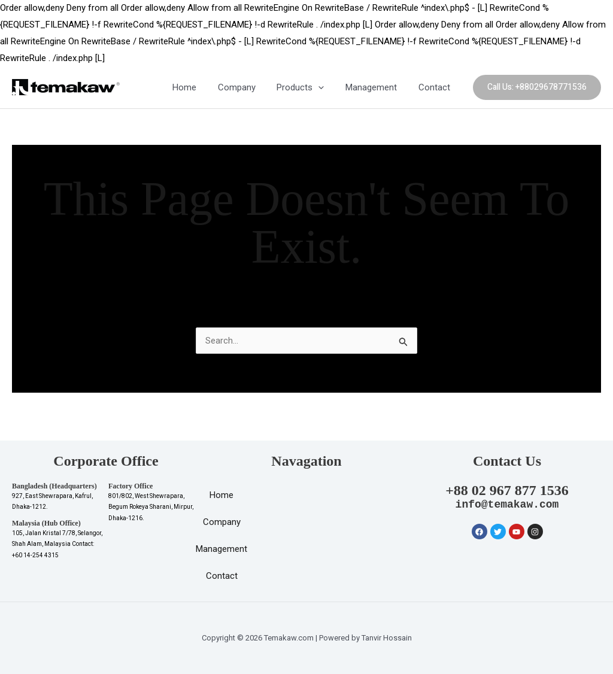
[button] (537, 87)
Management (376, 87)
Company (249, 87)
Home (200, 87)
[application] (327, 87)
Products (309, 87)
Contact (436, 87)
